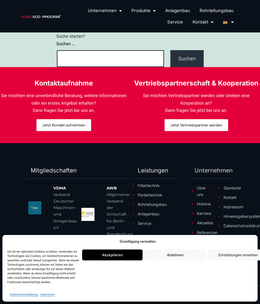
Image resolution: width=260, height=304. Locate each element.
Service (175, 21)
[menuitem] (228, 22)
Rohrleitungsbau (217, 10)
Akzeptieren (112, 255)
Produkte (143, 10)
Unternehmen (105, 10)
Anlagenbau (177, 10)
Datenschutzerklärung (24, 294)
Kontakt (203, 22)
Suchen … (65, 43)
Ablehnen (175, 255)
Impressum (47, 294)
